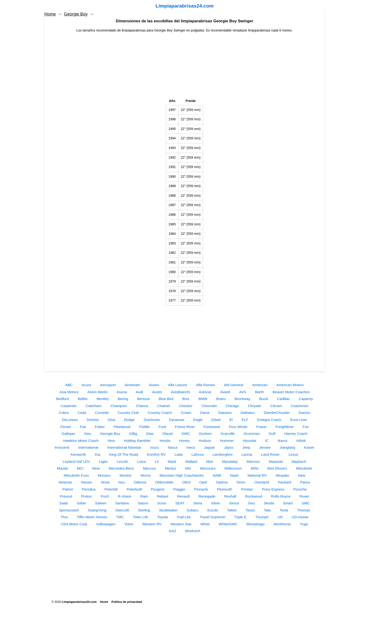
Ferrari (65, 427)
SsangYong (97, 510)
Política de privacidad (127, 602)
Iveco (190, 447)
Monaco (104, 475)
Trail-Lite (184, 517)
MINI (254, 468)
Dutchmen (152, 420)
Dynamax (176, 420)
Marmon (253, 461)
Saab (63, 503)
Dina (111, 420)
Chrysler (254, 406)
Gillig (133, 434)
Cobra (63, 413)
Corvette (102, 413)
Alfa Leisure (177, 385)
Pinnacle (201, 489)
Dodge (129, 420)
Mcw (96, 468)
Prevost (66, 496)
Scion (161, 503)
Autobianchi (180, 392)
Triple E (240, 517)
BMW (202, 399)
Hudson (205, 441)
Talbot (232, 510)
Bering (123, 399)
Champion (118, 406)
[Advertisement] (184, 66)
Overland (261, 482)
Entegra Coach (269, 420)
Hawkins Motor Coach (81, 441)
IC (267, 441)
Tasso (250, 510)
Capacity (306, 399)
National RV (257, 475)
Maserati (276, 461)
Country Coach (160, 413)
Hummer (227, 441)
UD (280, 517)
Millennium (233, 468)
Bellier (83, 399)
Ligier (103, 461)
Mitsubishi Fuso (76, 475)
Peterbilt (111, 489)
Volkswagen (106, 524)
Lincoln (122, 461)
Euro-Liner (298, 420)
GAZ (172, 531)
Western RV (151, 524)
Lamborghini (223, 454)
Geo (87, 434)
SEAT (179, 503)
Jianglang (287, 447)
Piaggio (179, 489)
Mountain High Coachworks (182, 475)
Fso (306, 427)
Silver (215, 503)
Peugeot (157, 489)
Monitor (126, 475)
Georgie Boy (76, 14)
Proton (86, 496)
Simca (234, 503)
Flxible (144, 427)
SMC (306, 503)
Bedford (62, 399)
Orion (241, 482)
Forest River (185, 427)
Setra (197, 503)
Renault (183, 496)
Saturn (143, 503)
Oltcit (186, 482)
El (231, 420)
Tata (267, 510)
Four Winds (238, 427)
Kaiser (309, 447)
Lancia (246, 454)
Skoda (269, 503)
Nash (234, 475)
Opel (203, 482)
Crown (186, 413)
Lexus (293, 454)
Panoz (305, 482)
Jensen (265, 447)
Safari (81, 503)
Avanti (225, 392)
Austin (157, 392)
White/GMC (228, 524)
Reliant (162, 496)
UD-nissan (300, 517)
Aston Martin (97, 392)
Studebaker (168, 510)
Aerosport (108, 385)
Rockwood (253, 496)
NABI (217, 475)
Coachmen (299, 406)
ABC (69, 385)
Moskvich (192, 531)
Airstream (132, 385)
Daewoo (225, 413)
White (205, 524)
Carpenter (68, 406)
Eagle (197, 420)
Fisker (100, 427)
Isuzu (154, 447)
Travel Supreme (212, 517)
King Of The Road (123, 454)
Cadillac (283, 399)
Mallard (191, 461)
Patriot (67, 489)
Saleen (100, 503)
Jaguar (209, 447)
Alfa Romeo (205, 385)
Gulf (272, 434)
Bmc (186, 399)
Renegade (207, 496)
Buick (263, 399)
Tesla (284, 510)
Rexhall (230, 496)
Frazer (261, 427)
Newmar (65, 482)
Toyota (162, 517)
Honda (165, 441)
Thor (64, 517)
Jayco (228, 447)
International (88, 447)
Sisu (251, 503)
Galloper (68, 434)
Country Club (128, 413)
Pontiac (247, 489)
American (259, 385)
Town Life (140, 517)
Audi (139, 392)
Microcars (208, 468)
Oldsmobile (164, 482)
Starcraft (122, 510)
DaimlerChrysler (277, 413)
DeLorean (70, 420)
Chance (142, 406)
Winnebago (255, 524)
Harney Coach (295, 434)
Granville (228, 434)
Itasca (172, 447)
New (301, 475)
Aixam (154, 385)
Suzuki (212, 510)
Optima (222, 482)
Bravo (221, 399)
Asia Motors (68, 392)
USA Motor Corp (74, 524)
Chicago (232, 406)
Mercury (149, 468)
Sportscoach (69, 510)
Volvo (128, 524)
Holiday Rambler (137, 441)
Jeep (246, 447)
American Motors (290, 385)
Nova (105, 482)
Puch (105, 496)
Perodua (89, 489)
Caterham (94, 406)
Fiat (83, 427)
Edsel (216, 420)
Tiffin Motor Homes (92, 517)
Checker (185, 406)
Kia (97, 454)
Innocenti (62, 447)
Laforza (198, 454)
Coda (81, 413)
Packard (284, 482)
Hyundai (249, 441)
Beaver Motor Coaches (291, 392)
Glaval (167, 434)
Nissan (86, 482)
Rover (304, 496)
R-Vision (125, 496)
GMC (185, 434)
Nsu (121, 482)
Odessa (140, 482)
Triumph (262, 517)
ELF (245, 420)
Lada (179, 454)
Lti (157, 461)
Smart (288, 503)
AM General (233, 385)
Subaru (192, 510)
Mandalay (230, 461)
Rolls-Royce (281, 496)
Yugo (304, 524)
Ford (162, 427)
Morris (145, 475)
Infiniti (301, 441)
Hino (111, 441)
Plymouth (224, 489)
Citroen (276, 406)
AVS (242, 392)
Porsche (299, 489)
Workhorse (282, 524)
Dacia (204, 413)
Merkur (170, 468)
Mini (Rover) (277, 468)
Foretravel (212, 427)
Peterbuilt (134, 489)
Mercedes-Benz (121, 468)
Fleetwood (122, 427)
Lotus (141, 461)
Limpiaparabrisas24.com (184, 5)
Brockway (242, 399)
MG (188, 468)
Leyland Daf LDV (76, 461)
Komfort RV (156, 454)
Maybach (299, 461)
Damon (304, 413)
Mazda (62, 468)
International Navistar (124, 447)
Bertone (143, 399)
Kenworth (78, 454)
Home (50, 14)
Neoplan (282, 475)
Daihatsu (248, 413)
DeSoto (93, 420)
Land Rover (270, 454)
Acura (86, 385)
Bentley (103, 399)
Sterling (144, 510)
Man (209, 461)
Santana (122, 503)
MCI (80, 468)
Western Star (181, 524)
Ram (144, 496)
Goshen (205, 434)
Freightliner (285, 427)
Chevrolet (209, 406)
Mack (172, 461)
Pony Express (273, 489)
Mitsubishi (304, 468)
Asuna (122, 392)
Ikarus (282, 441)
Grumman (252, 434)
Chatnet (163, 406)
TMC (120, 517)
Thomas (303, 510)
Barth (259, 392)
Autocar (205, 392)
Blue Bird (166, 399)
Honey (184, 441)
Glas (149, 434)
